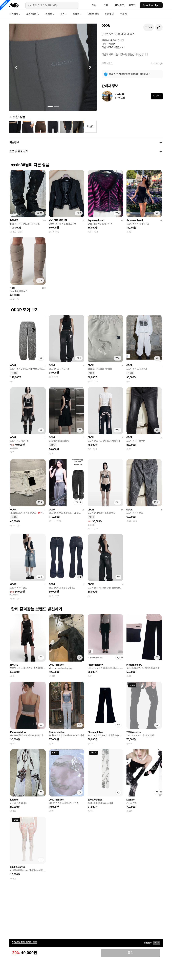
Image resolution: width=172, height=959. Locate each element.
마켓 (94, 5)
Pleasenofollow (95, 664)
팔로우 (156, 96)
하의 (110, 63)
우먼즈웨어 (32, 14)
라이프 (50, 14)
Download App (151, 5)
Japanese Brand (96, 220)
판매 (105, 5)
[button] (16, 67)
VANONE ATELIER (58, 220)
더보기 (90, 126)
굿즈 (63, 14)
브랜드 (77, 14)
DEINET (14, 220)
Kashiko (14, 799)
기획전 (123, 14)
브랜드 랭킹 (93, 14)
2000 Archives (56, 664)
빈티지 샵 (109, 14)
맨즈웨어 (14, 14)
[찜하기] (148, 27)
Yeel (12, 288)
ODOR (106, 25)
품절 (130, 953)
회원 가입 (120, 5)
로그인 (132, 5)
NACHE (14, 664)
